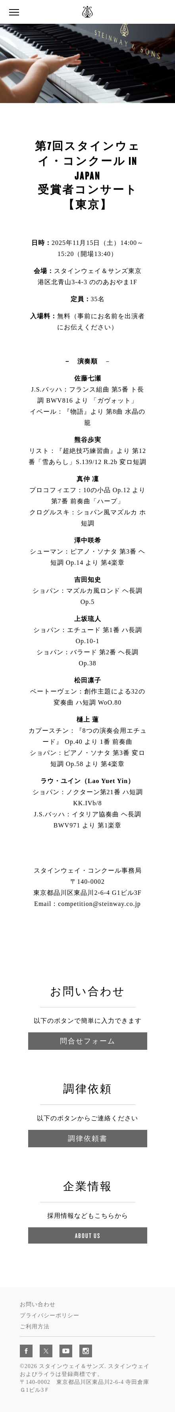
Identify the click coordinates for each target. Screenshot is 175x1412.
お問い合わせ (38, 1304)
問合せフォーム (87, 1041)
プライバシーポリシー (49, 1315)
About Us (87, 1235)
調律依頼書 (88, 1138)
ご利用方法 (35, 1327)
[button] (14, 12)
